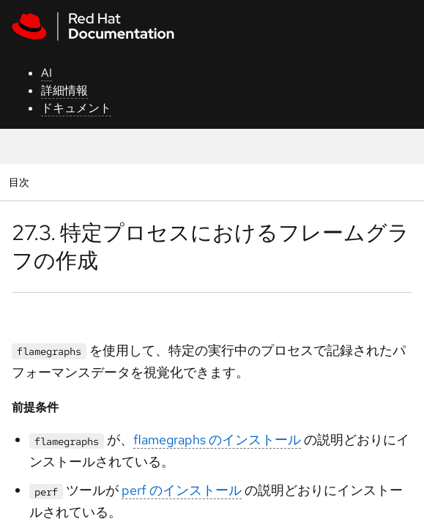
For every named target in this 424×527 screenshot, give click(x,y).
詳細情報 (64, 90)
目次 (21, 182)
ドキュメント (76, 108)
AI (46, 73)
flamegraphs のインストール (217, 439)
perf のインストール (182, 490)
